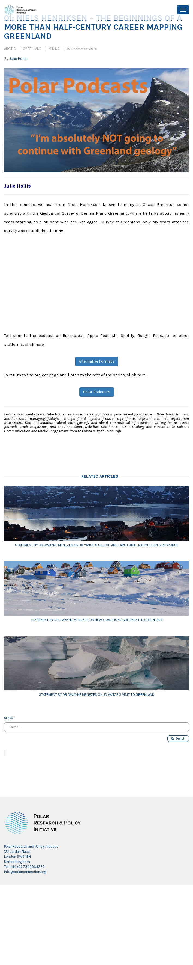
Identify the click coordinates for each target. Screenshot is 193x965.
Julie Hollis (18, 58)
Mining (54, 49)
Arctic (10, 49)
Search (178, 738)
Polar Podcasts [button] (96, 392)
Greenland (32, 49)
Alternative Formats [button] (96, 361)
